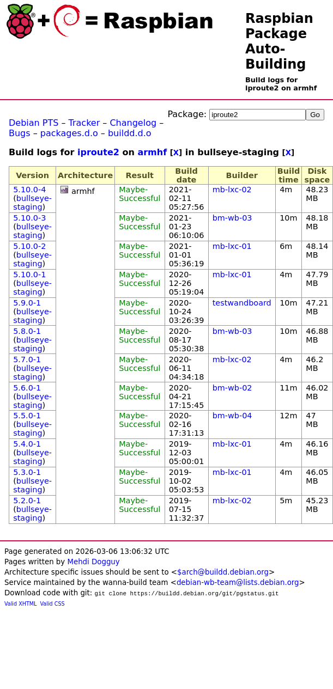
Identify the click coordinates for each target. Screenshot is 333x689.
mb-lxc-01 (232, 246)
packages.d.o (69, 133)
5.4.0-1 (27, 444)
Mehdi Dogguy (93, 562)
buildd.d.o (130, 133)
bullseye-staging (32, 202)
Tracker (84, 123)
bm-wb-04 (232, 415)
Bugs (20, 133)
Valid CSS (52, 604)
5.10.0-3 (29, 218)
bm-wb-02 (232, 387)
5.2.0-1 (27, 500)
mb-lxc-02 (232, 189)
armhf (152, 152)
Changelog (133, 123)
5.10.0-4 (29, 189)
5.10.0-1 (29, 274)
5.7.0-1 (27, 359)
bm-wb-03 (232, 218)
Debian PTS (33, 123)
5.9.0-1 (27, 302)
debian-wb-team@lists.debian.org (238, 582)
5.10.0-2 (29, 246)
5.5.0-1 (27, 415)
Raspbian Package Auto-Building (279, 41)
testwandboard (242, 302)
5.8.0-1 (27, 331)
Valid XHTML (20, 604)
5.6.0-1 (27, 387)
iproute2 (98, 152)
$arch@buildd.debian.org (223, 572)
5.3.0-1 (27, 472)
